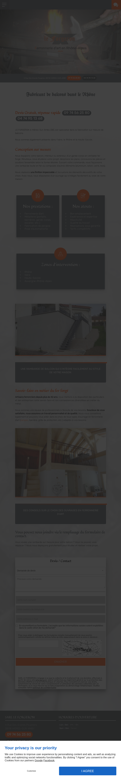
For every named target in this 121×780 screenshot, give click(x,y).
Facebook (48, 760)
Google (39, 760)
